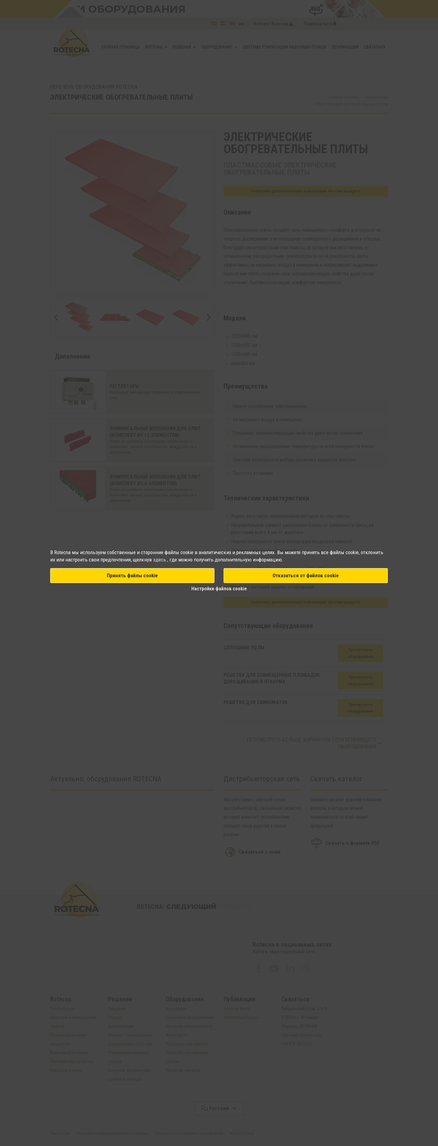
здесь (160, 560)
